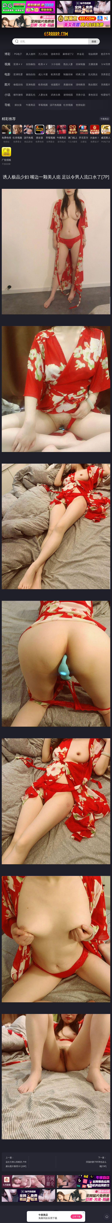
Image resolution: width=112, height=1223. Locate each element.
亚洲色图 (30, 84)
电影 (7, 74)
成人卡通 (43, 74)
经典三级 (80, 74)
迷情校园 (68, 94)
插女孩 (18, 104)
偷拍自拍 (30, 74)
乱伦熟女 (93, 74)
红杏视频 (68, 104)
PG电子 (18, 54)
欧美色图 (43, 84)
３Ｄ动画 (55, 64)
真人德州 (30, 54)
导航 (7, 105)
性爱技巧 (105, 94)
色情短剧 (80, 104)
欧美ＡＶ (43, 64)
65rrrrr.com (56, 34)
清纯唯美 (80, 84)
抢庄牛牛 (105, 54)
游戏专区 (55, 54)
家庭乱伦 (30, 94)
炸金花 (80, 54)
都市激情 (18, 94)
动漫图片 (55, 84)
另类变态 (105, 74)
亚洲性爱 (18, 74)
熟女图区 (93, 84)
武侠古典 (55, 94)
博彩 (7, 54)
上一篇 (17, 1162)
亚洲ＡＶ (18, 64)
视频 (7, 64)
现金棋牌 (93, 54)
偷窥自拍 (18, 84)
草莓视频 (43, 104)
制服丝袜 (68, 74)
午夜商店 (30, 104)
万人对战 (43, 54)
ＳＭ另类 (105, 64)
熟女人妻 (68, 64)
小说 (7, 95)
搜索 (94, 41)
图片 (7, 84)
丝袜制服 (80, 64)
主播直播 (93, 64)
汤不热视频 (55, 104)
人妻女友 (43, 94)
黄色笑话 (93, 94)
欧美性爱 (55, 74)
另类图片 (105, 84)
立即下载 (76, 1216)
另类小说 (80, 94)
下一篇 (95, 1162)
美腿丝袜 (68, 84)
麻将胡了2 (68, 54)
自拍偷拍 (30, 64)
